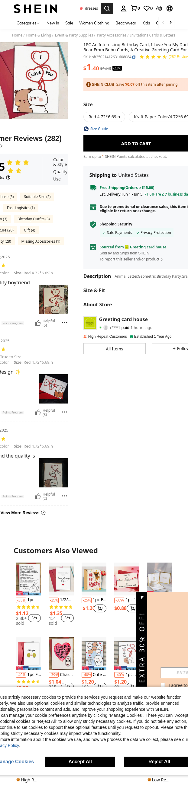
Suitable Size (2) (37, 196)
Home (17, 35)
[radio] (104, 117)
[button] (88, 8)
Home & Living (38, 35)
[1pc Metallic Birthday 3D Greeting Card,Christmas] (159, 579)
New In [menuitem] (53, 23)
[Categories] (29, 23)
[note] (28, 780)
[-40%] (21, 675)
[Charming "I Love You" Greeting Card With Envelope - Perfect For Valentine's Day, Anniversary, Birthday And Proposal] (61, 653)
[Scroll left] (163, 23)
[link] (135, 8)
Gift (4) (29, 230)
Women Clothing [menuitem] (94, 23)
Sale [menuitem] (69, 23)
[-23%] (152, 675)
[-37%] (119, 600)
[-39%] (54, 675)
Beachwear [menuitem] (125, 23)
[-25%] (54, 600)
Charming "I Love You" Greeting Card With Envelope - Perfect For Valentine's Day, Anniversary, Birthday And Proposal (61, 675)
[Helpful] (37, 323)
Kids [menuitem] (146, 23)
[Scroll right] (170, 23)
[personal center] (123, 8)
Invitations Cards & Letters (152, 35)
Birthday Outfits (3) (34, 219)
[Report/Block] (64, 322)
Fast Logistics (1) (21, 207)
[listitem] (28, 595)
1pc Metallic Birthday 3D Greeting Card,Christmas (159, 600)
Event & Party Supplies (74, 35)
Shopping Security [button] (116, 224)
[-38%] (21, 600)
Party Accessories (111, 35)
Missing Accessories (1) (40, 241)
